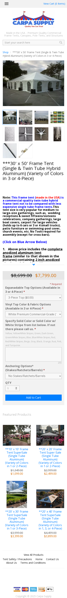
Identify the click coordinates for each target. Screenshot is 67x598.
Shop (6, 52)
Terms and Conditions (33, 562)
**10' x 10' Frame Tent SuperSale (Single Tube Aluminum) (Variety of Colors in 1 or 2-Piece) (16, 458)
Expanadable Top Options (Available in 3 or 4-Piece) (32, 290)
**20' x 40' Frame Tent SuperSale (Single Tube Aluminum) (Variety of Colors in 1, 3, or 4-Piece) (50, 520)
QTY (8, 383)
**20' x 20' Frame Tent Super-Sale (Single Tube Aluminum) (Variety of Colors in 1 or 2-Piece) (50, 458)
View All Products (33, 554)
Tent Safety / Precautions (17, 559)
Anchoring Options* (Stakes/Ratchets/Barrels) (24, 368)
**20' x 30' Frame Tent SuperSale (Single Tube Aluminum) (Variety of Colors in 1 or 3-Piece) (16, 520)
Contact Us (52, 559)
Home (39, 559)
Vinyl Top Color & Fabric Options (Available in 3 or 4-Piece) (28, 306)
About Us (11, 562)
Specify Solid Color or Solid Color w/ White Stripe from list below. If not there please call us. (30, 325)
